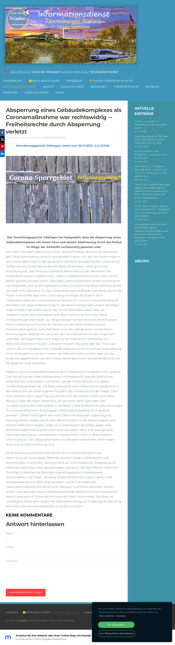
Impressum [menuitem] (77, 81)
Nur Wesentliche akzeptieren (116, 633)
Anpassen (121, 615)
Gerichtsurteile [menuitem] (39, 93)
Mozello (23, 620)
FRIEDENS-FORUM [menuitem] (129, 87)
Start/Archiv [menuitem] (15, 81)
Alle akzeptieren (116, 624)
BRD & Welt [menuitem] (102, 87)
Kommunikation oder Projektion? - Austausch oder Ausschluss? (151, 154)
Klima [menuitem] (62, 93)
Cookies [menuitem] (88, 612)
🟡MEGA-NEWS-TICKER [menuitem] (46, 81)
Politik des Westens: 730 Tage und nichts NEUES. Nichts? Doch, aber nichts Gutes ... (151, 139)
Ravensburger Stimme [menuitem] (22, 87)
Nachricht (11, 560)
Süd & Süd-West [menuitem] (75, 87)
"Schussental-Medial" (107, 72)
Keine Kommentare (54, 137)
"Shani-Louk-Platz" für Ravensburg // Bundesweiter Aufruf (151, 124)
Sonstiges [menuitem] (13, 93)
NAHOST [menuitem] (51, 87)
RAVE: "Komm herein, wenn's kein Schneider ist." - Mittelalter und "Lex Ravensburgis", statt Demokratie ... (152, 210)
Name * (10, 533)
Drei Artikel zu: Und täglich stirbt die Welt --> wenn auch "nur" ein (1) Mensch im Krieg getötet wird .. (151, 170)
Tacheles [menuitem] (155, 87)
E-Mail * (10, 546)
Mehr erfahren (106, 615)
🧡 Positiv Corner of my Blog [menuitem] (114, 81)
